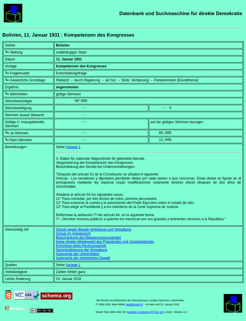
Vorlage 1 (73, 147)
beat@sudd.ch (134, 304)
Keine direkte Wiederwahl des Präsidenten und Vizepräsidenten (105, 242)
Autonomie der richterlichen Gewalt (83, 258)
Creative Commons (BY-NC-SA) (145, 312)
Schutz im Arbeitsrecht (73, 234)
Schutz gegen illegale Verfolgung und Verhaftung (93, 229)
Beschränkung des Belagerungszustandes (88, 238)
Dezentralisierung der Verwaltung (81, 250)
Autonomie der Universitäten (78, 254)
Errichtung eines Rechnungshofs (81, 246)
